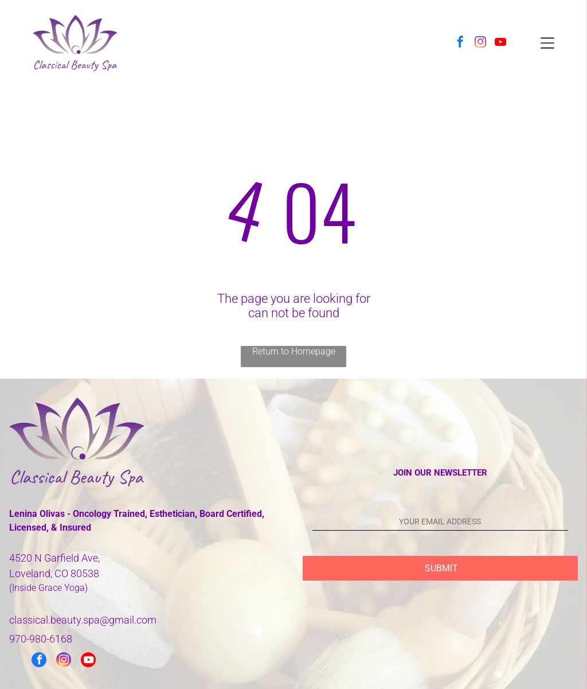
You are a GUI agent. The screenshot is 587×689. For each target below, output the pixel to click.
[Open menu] (547, 43)
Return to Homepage (293, 351)
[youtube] (500, 43)
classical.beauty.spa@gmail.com (82, 620)
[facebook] (460, 43)
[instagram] (480, 43)
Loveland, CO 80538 (54, 573)
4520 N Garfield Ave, (54, 558)
